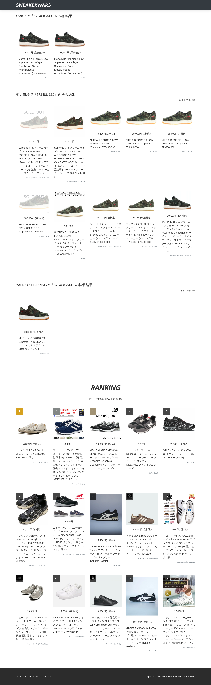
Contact (46, 677)
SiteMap (21, 677)
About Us (34, 677)
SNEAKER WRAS (169, 676)
